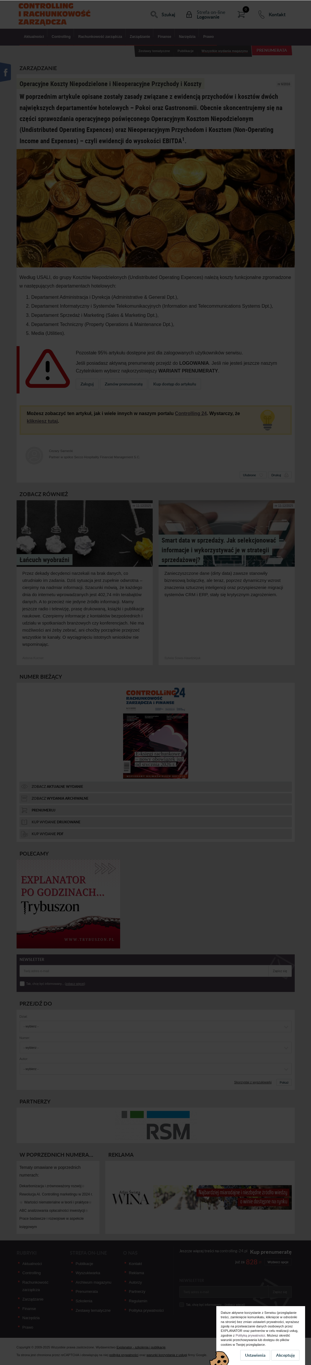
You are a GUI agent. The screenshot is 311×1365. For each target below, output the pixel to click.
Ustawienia (255, 1355)
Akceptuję (285, 1355)
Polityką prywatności (250, 1335)
